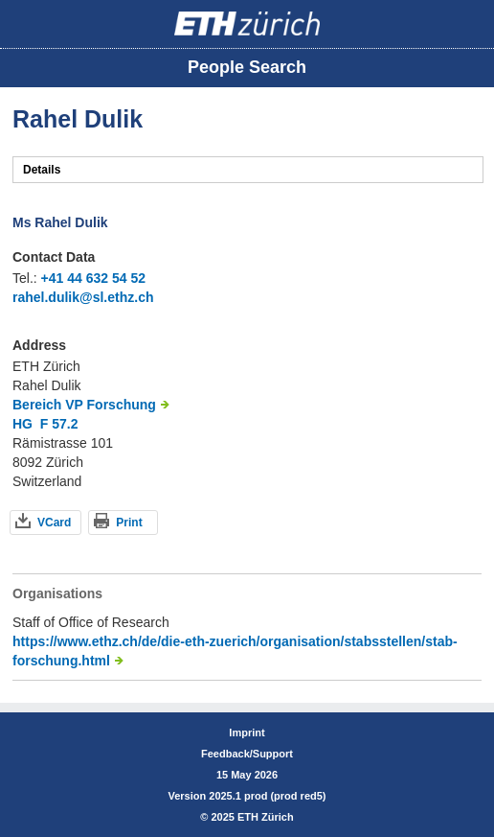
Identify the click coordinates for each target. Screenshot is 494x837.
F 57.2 (59, 423)
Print (129, 522)
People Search (247, 67)
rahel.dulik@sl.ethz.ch (82, 297)
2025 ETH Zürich (252, 817)
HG (22, 423)
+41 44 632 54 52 (93, 278)
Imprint (246, 732)
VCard (54, 522)
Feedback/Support (247, 753)
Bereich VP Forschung (84, 404)
